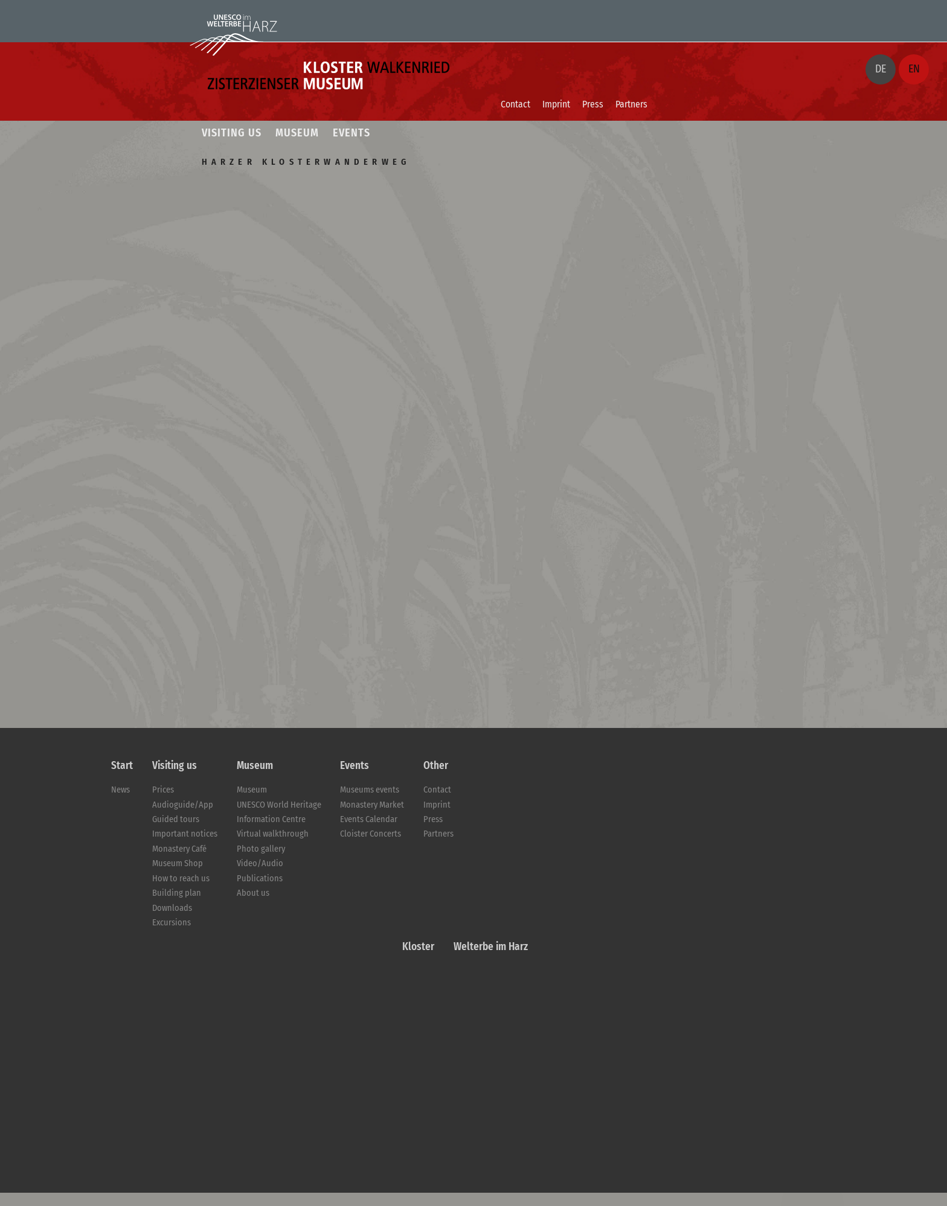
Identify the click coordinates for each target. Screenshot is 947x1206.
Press (592, 104)
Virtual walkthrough (273, 834)
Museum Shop (177, 863)
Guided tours (175, 819)
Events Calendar (368, 819)
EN (914, 68)
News (120, 790)
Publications (260, 878)
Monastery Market (372, 805)
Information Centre (271, 819)
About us (253, 893)
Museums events (369, 790)
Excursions (171, 922)
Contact (515, 104)
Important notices (184, 834)
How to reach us (181, 878)
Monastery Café (179, 849)
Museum (252, 790)
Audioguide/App (182, 805)
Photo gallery (261, 849)
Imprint (556, 104)
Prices (163, 790)
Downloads (172, 908)
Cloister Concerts (370, 834)
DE (880, 68)
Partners (631, 104)
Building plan (176, 893)
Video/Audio (260, 863)
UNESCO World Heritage (279, 805)
